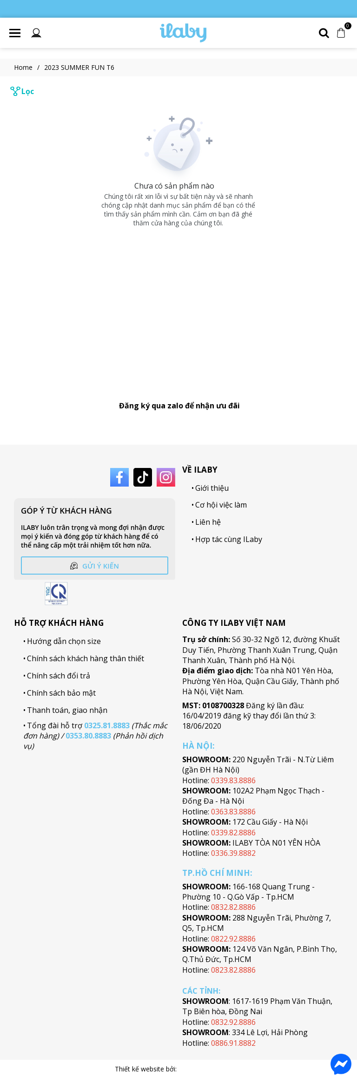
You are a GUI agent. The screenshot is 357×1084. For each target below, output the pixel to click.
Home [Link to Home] (29, 67)
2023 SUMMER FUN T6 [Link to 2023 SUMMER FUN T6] (79, 67)
